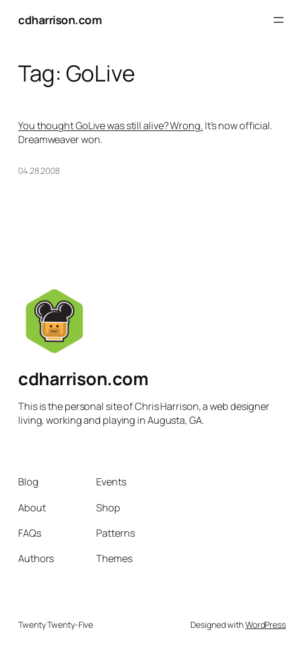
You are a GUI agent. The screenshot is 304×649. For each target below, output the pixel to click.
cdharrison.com (60, 20)
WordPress (265, 624)
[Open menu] (278, 20)
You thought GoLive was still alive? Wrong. (110, 125)
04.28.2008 (39, 170)
